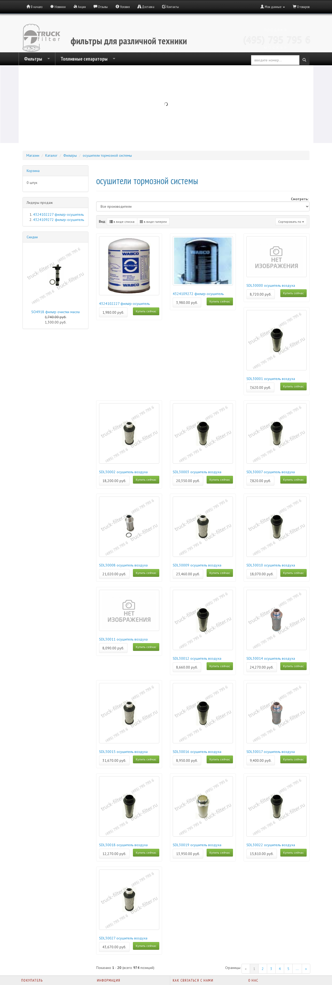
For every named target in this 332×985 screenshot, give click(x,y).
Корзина (33, 170)
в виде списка (122, 222)
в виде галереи (153, 222)
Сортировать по (291, 222)
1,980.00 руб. (113, 312)
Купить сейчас (146, 311)
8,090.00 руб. (113, 648)
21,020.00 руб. (114, 574)
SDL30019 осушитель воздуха (197, 845)
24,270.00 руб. (262, 667)
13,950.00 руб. (188, 853)
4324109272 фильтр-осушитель (198, 293)
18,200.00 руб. (114, 480)
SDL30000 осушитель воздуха (270, 285)
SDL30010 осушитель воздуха (270, 565)
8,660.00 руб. (187, 667)
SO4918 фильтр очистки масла (55, 312)
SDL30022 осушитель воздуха (270, 845)
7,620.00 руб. (260, 387)
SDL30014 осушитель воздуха (270, 658)
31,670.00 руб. (114, 760)
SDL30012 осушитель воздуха (197, 658)
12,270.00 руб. (114, 853)
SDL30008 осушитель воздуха (123, 565)
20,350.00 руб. (188, 480)
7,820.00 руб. (260, 480)
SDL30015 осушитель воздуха (123, 751)
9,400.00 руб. (260, 760)
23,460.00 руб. (188, 574)
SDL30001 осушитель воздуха (270, 378)
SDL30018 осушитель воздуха (123, 845)
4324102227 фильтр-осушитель (124, 303)
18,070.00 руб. (262, 574)
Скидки (32, 237)
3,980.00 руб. (187, 302)
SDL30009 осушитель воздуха (197, 565)
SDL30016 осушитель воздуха (197, 751)
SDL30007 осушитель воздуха (270, 472)
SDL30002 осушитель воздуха (123, 472)
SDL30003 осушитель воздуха (197, 472)
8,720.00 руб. (260, 294)
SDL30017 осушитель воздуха (270, 751)
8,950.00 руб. (187, 760)
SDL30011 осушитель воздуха (123, 639)
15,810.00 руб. (262, 853)
